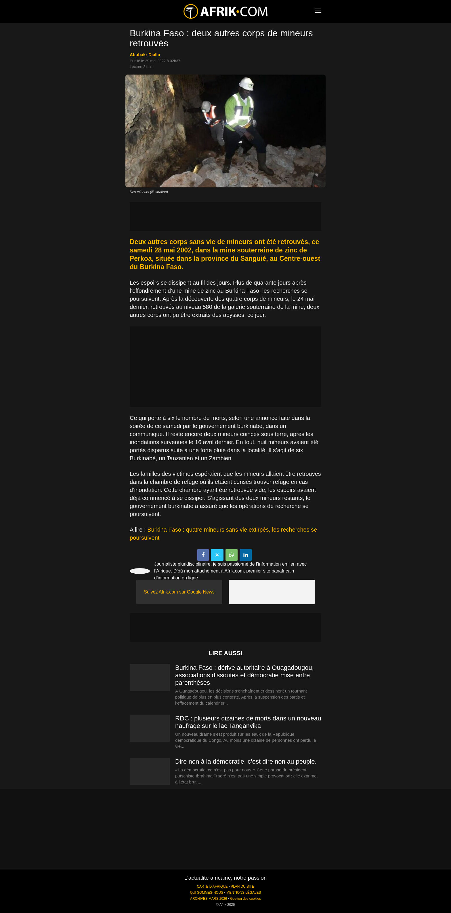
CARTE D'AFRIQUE (212, 887)
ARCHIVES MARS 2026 (208, 899)
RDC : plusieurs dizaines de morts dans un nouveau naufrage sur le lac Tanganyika (248, 722)
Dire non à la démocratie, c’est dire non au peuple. (246, 761)
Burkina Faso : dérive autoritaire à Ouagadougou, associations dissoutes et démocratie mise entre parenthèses (244, 675)
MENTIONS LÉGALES (243, 893)
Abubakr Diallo (145, 54)
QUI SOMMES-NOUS (206, 893)
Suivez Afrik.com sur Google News (179, 591)
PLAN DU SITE (242, 887)
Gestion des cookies (245, 899)
